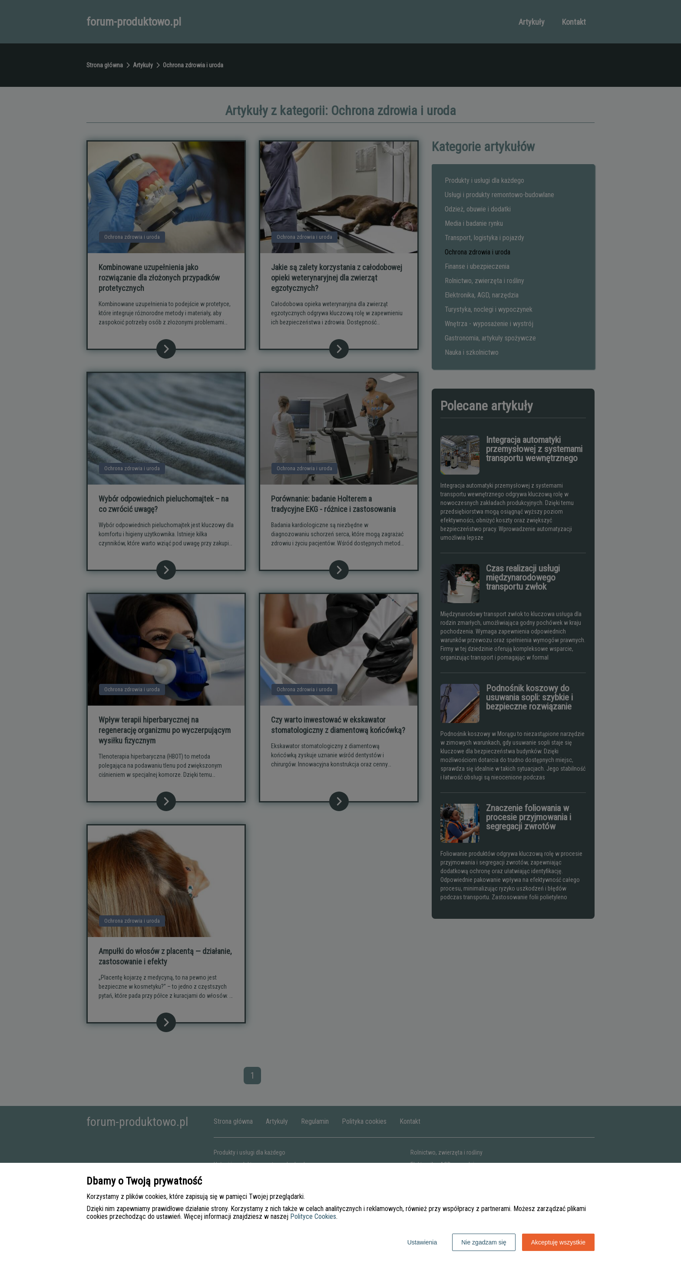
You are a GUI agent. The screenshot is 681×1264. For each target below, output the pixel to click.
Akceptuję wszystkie (558, 1242)
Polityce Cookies (313, 1216)
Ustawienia (422, 1242)
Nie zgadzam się (483, 1242)
